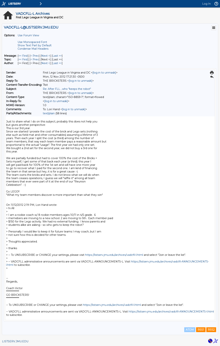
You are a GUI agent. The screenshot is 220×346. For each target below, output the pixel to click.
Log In (206, 3)
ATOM (190, 329)
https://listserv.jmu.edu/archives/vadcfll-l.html (114, 255)
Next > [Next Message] (45, 55)
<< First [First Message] (23, 55)
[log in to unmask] (104, 72)
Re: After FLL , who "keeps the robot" (67, 89)
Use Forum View (28, 35)
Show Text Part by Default (35, 45)
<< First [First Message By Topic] (23, 59)
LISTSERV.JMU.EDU (15, 341)
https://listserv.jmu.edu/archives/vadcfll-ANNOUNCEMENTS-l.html (171, 311)
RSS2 (211, 329)
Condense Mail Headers (33, 48)
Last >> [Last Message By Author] (57, 63)
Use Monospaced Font (32, 42)
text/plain (49, 113)
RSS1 (201, 329)
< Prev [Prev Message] (34, 55)
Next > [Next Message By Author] (45, 63)
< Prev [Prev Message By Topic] (34, 59)
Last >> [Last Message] (57, 55)
